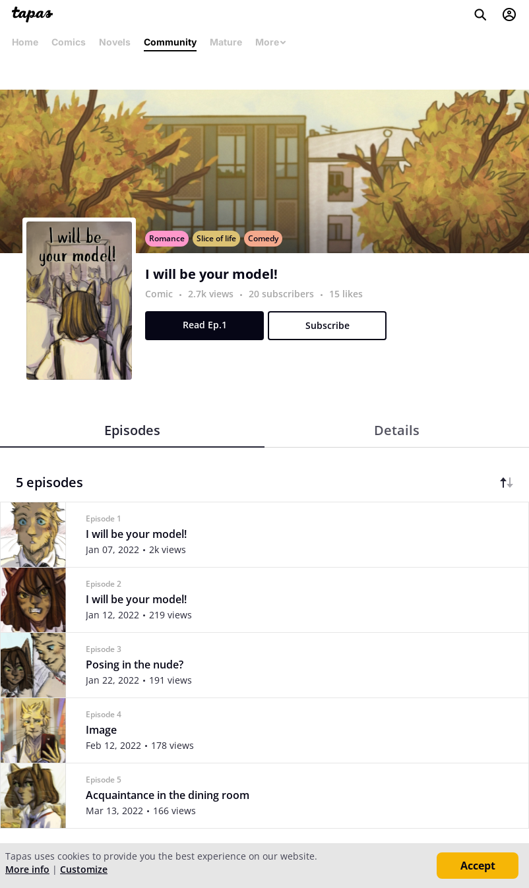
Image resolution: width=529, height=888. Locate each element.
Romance (167, 238)
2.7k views (212, 293)
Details (397, 430)
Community (170, 41)
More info (27, 869)
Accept (477, 865)
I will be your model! (211, 274)
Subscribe (327, 325)
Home (25, 41)
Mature (226, 41)
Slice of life (216, 238)
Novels (115, 41)
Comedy (263, 238)
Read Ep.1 (205, 324)
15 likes (346, 293)
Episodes (132, 430)
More (271, 41)
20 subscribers (283, 293)
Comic (159, 293)
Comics (68, 41)
